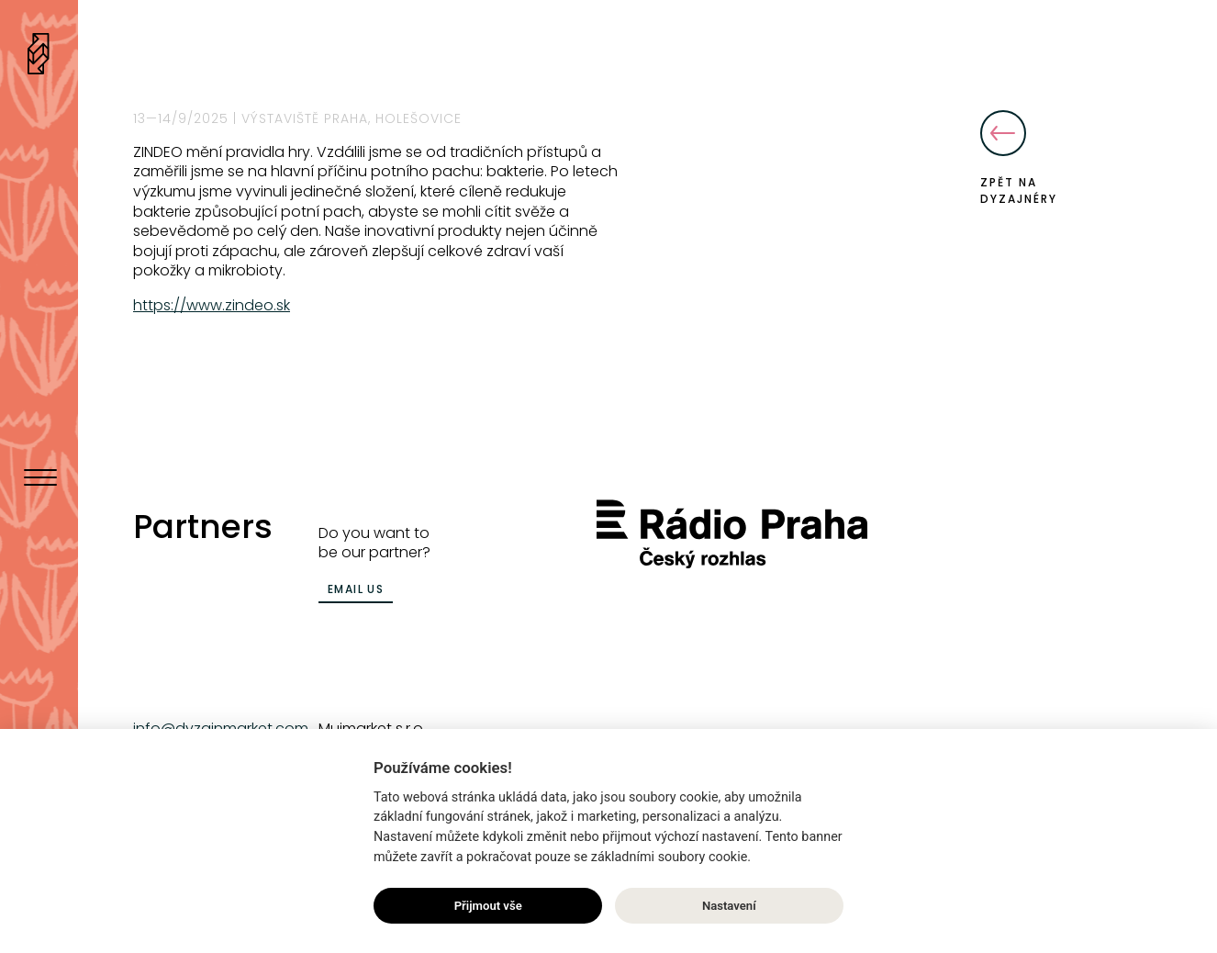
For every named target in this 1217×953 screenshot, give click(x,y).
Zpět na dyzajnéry (1018, 158)
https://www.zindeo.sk (211, 305)
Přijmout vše (488, 906)
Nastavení (729, 906)
